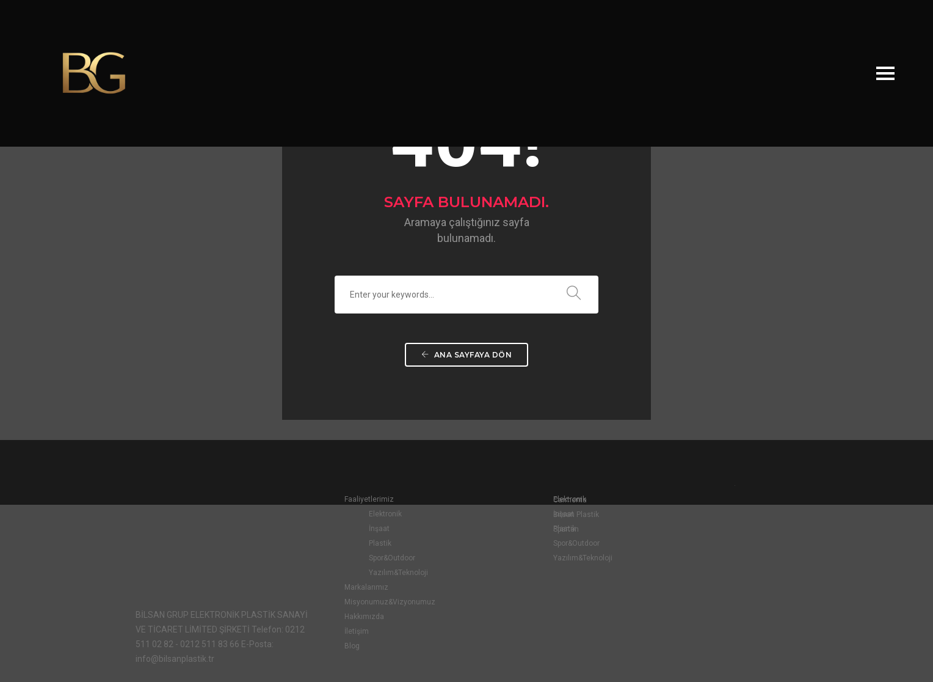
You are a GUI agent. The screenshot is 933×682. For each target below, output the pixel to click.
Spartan (686, 530)
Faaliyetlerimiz (340, 500)
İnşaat (350, 530)
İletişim (328, 632)
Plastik (351, 544)
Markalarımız (338, 588)
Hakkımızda (335, 618)
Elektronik (356, 515)
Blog (323, 647)
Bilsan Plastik (696, 515)
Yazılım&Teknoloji (369, 574)
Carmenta (689, 500)
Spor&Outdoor (363, 559)
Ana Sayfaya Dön (466, 361)
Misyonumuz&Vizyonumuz (361, 603)
